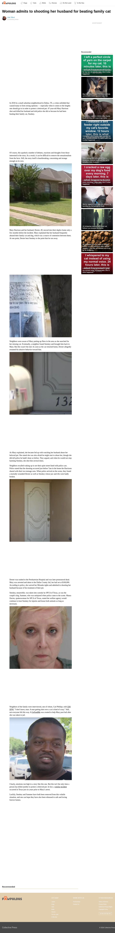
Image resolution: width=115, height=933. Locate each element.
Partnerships (76, 901)
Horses (53, 3)
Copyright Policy (103, 909)
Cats (33, 3)
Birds (42, 3)
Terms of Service (103, 901)
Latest (53, 901)
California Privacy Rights (105, 907)
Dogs (24, 3)
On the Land (65, 3)
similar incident (61, 787)
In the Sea (79, 3)
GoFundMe (36, 712)
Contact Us (76, 904)
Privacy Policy (103, 904)
